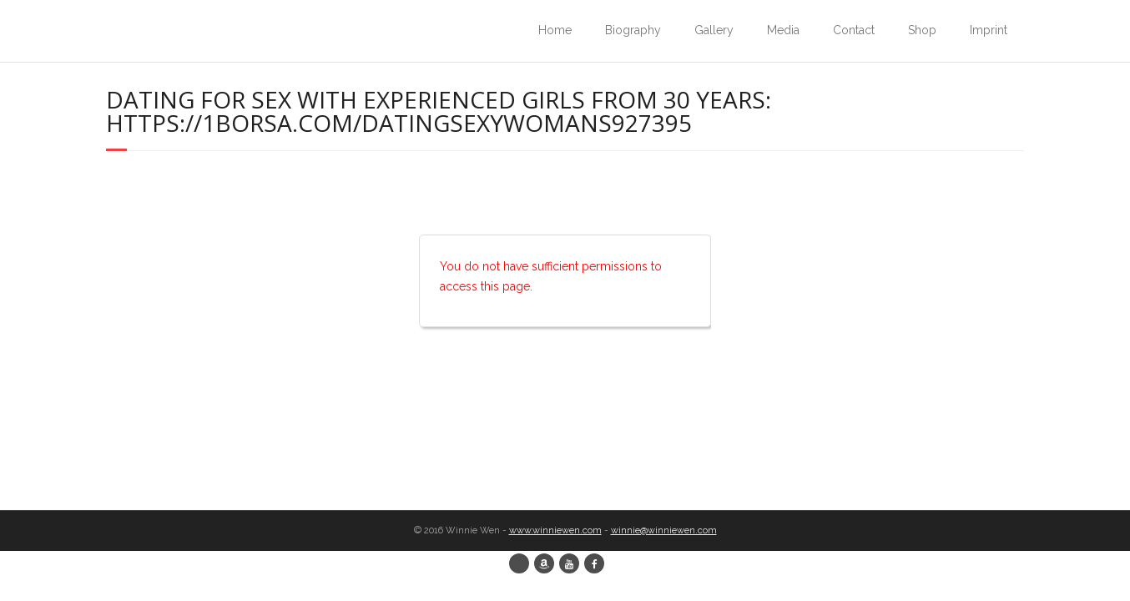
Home (555, 30)
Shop (922, 30)
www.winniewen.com (555, 530)
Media (783, 30)
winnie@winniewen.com (664, 530)
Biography (633, 30)
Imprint (988, 30)
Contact (854, 30)
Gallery (714, 30)
